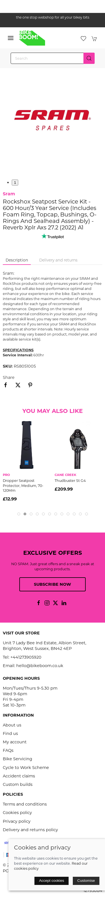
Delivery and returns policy (30, 829)
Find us (10, 733)
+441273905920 (25, 657)
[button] (11, 38)
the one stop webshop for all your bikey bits (52, 17)
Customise (86, 880)
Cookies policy (17, 812)
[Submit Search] (89, 58)
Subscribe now (52, 584)
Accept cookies (51, 880)
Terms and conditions (25, 804)
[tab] (18, 514)
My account (15, 741)
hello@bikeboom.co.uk (39, 665)
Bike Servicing (17, 758)
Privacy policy (17, 821)
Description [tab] (17, 260)
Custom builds (17, 784)
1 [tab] (15, 182)
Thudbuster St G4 (70, 480)
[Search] (53, 58)
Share (9, 377)
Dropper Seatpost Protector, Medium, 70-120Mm (23, 485)
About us (12, 725)
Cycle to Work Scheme (26, 767)
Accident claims (19, 776)
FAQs (8, 750)
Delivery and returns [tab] (58, 260)
